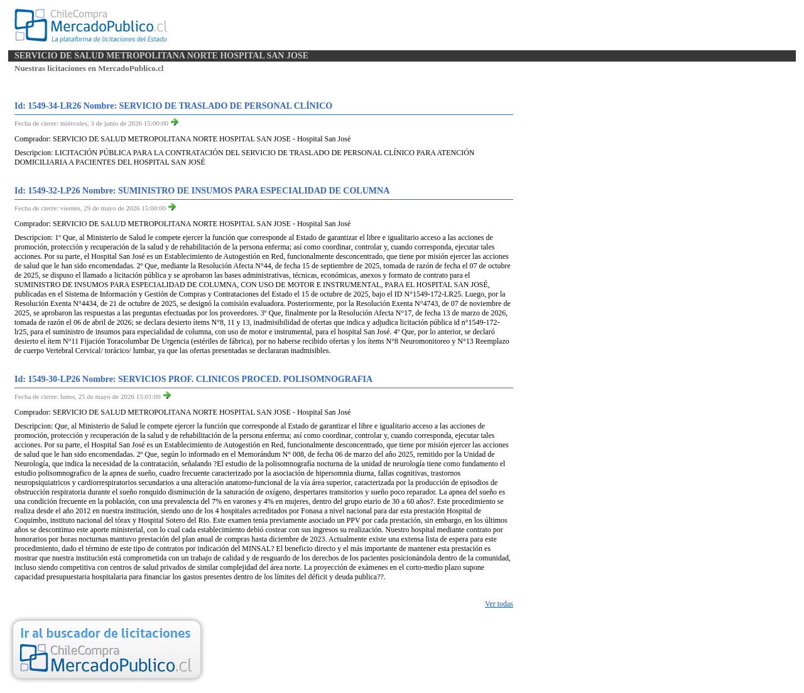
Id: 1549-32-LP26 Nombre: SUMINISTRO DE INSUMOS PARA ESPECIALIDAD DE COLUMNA (201, 190)
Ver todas (499, 603)
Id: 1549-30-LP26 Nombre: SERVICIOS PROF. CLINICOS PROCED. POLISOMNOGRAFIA (193, 379)
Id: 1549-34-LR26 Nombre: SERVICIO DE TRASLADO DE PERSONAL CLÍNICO (173, 106)
